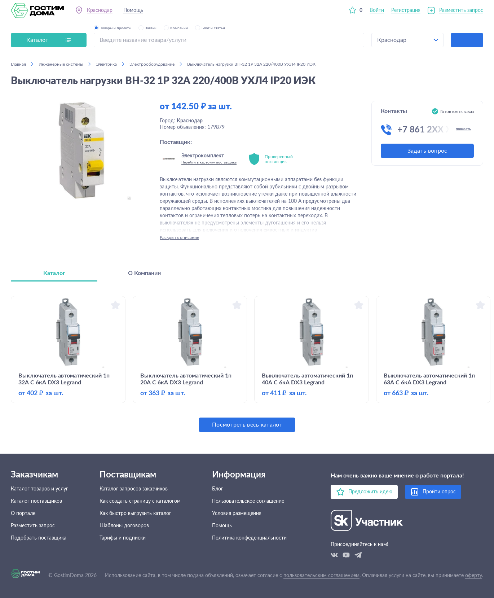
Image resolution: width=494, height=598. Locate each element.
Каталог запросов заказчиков (134, 489)
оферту (473, 575)
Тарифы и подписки (123, 538)
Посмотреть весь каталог (247, 425)
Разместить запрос (461, 10)
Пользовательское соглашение (248, 501)
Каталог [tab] (54, 273)
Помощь (133, 10)
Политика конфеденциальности (249, 538)
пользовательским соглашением (321, 575)
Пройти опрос (439, 491)
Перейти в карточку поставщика (209, 162)
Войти (377, 10)
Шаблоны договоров (124, 525)
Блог (217, 489)
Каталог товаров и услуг (39, 489)
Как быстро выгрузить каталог (135, 513)
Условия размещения (236, 513)
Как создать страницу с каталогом (140, 501)
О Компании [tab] (144, 273)
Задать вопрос (427, 151)
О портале (23, 513)
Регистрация (405, 10)
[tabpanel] (247, 364)
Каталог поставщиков (36, 501)
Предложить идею (370, 491)
